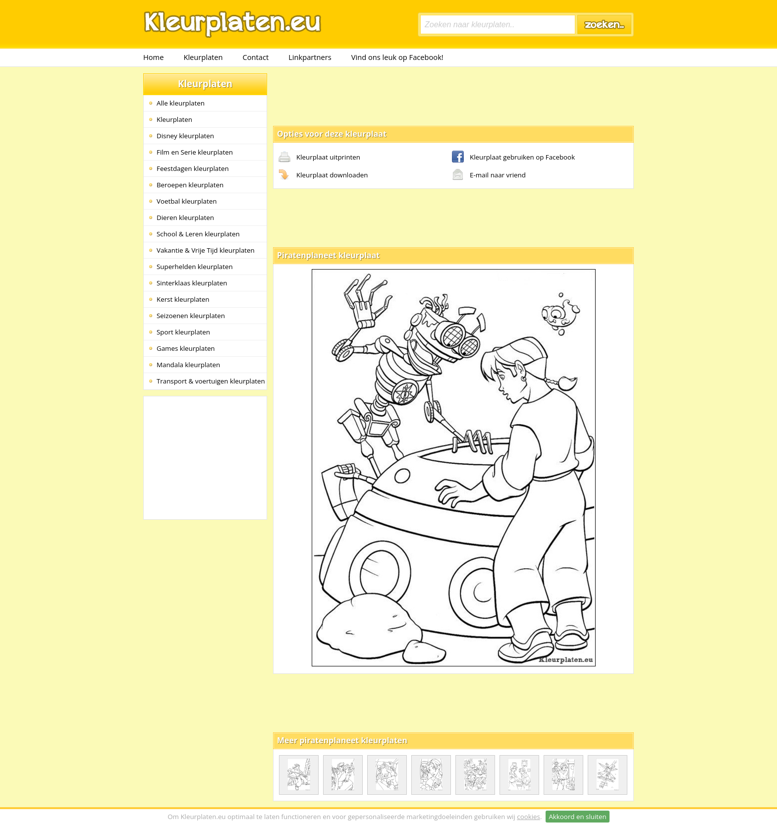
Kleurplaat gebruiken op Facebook (513, 158)
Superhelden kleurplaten (195, 266)
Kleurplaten (202, 57)
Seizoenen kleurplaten (191, 315)
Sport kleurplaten (183, 332)
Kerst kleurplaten (183, 299)
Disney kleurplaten (185, 135)
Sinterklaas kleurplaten (192, 282)
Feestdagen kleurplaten (193, 168)
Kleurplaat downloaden (323, 175)
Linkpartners (310, 57)
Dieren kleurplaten (185, 217)
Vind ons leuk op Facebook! (397, 57)
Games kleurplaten (186, 348)
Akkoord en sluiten (577, 816)
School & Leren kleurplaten (198, 233)
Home (153, 57)
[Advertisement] (453, 95)
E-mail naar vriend (489, 175)
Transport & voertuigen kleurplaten (211, 381)
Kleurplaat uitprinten (319, 158)
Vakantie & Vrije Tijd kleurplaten (206, 250)
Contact (256, 57)
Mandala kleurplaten (188, 364)
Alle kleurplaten (181, 103)
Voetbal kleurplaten (187, 201)
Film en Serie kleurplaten (195, 152)
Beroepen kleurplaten (190, 184)
